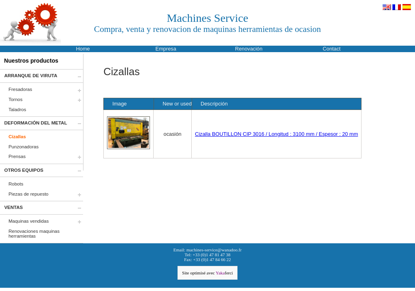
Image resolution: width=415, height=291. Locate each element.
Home (83, 49)
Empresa (166, 49)
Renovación (249, 49)
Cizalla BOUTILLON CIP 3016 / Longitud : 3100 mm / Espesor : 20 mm (276, 134)
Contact (331, 49)
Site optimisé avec (207, 272)
